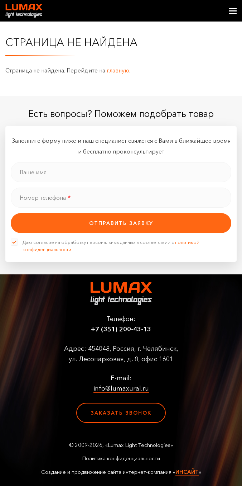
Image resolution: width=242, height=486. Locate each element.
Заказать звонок (121, 413)
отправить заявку (121, 223)
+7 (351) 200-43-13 (121, 329)
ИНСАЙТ (187, 471)
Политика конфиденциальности (121, 458)
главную (118, 70)
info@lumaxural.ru (121, 388)
